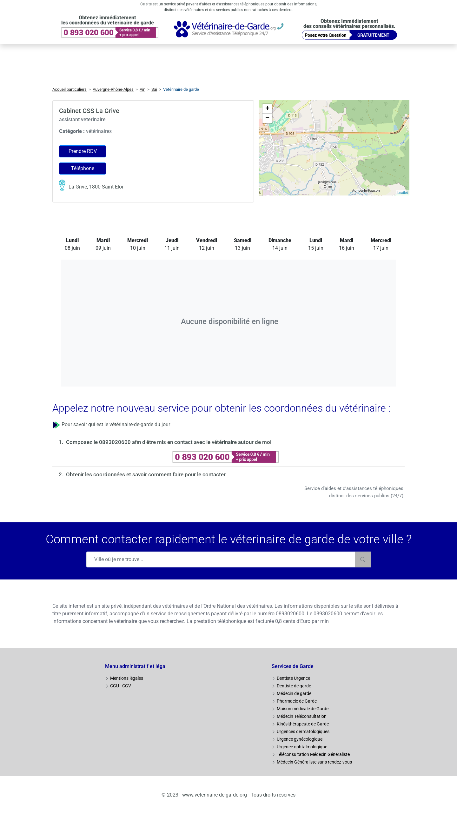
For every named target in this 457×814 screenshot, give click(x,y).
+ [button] (267, 109)
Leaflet (402, 193)
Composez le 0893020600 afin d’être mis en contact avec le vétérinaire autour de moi (168, 442)
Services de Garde (293, 666)
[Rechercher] (363, 559)
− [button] (267, 118)
